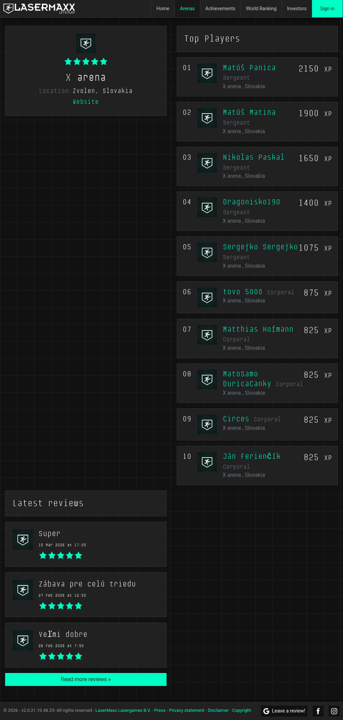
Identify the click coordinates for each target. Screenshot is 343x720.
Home (162, 8)
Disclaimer (218, 710)
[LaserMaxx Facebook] (318, 711)
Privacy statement (186, 710)
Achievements (220, 8)
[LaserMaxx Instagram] (334, 711)
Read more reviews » (86, 679)
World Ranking (261, 8)
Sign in (327, 8)
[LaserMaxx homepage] (39, 8)
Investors (297, 8)
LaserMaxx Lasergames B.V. (123, 710)
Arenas (187, 8)
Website (86, 102)
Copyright (241, 710)
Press (160, 710)
